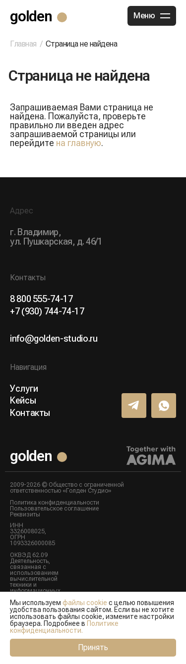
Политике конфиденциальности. (64, 626)
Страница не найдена (82, 44)
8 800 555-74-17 (41, 299)
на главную (78, 143)
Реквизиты (25, 514)
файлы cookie (84, 603)
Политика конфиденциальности (54, 503)
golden (31, 16)
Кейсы (23, 401)
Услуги (24, 389)
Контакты (30, 413)
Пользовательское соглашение (54, 508)
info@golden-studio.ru (53, 339)
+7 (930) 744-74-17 (47, 311)
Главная (23, 44)
